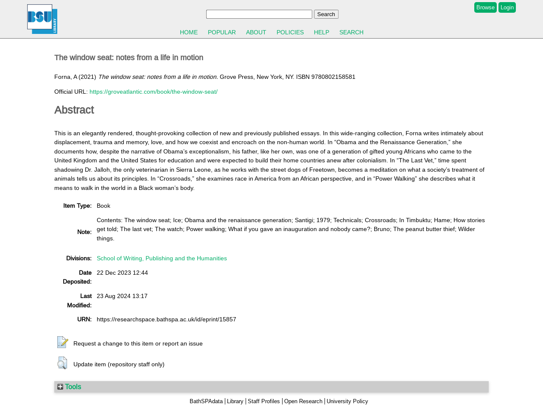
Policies (290, 32)
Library (235, 401)
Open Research (303, 401)
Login (507, 7)
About (256, 32)
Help (321, 32)
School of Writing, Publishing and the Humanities (162, 258)
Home (189, 32)
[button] (62, 342)
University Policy (347, 401)
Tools (69, 386)
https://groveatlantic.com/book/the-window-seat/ (154, 91)
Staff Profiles (264, 401)
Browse (485, 7)
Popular (222, 32)
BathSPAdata (206, 401)
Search (351, 32)
